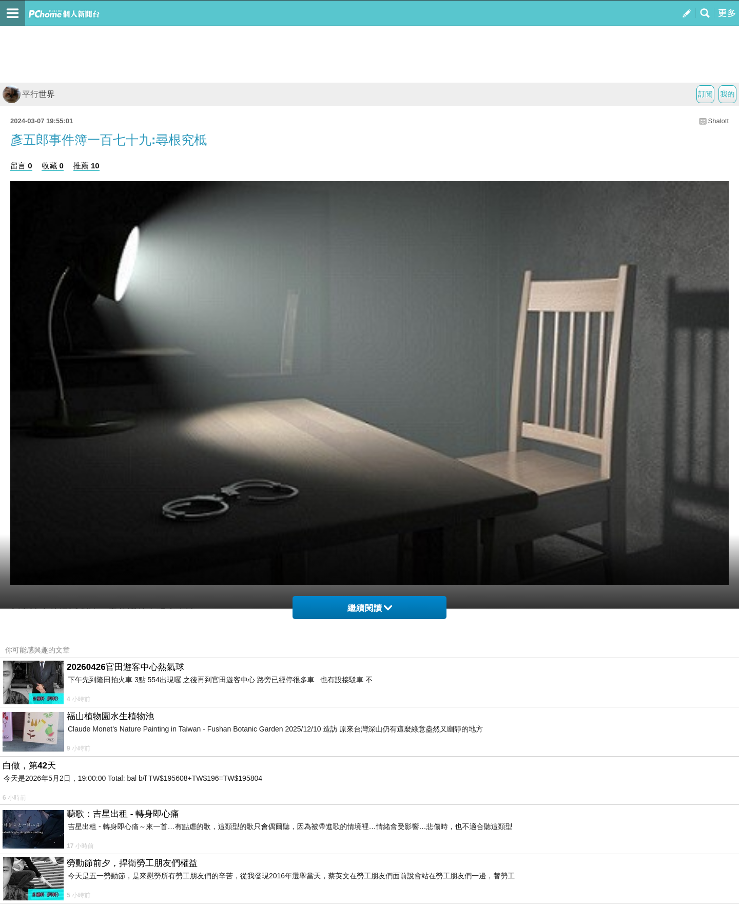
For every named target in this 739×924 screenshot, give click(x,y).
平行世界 (29, 94)
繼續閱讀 (369, 608)
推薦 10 (86, 165)
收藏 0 (53, 165)
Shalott (718, 121)
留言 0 (21, 165)
